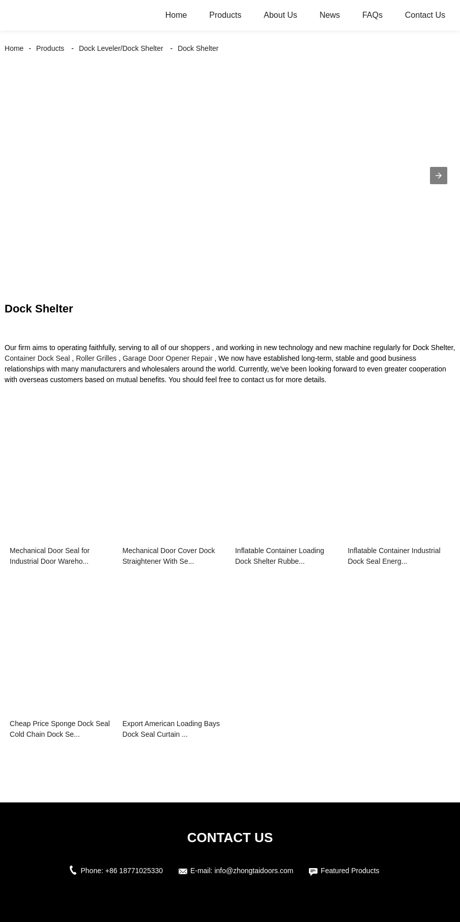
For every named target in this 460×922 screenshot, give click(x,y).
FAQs (372, 15)
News (330, 15)
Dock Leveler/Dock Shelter (121, 48)
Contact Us (425, 15)
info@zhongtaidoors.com (253, 871)
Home (176, 15)
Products (225, 15)
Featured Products (350, 871)
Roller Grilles (96, 358)
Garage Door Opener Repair (168, 358)
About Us (280, 15)
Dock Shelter (198, 48)
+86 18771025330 (134, 871)
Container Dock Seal (37, 358)
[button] (438, 175)
